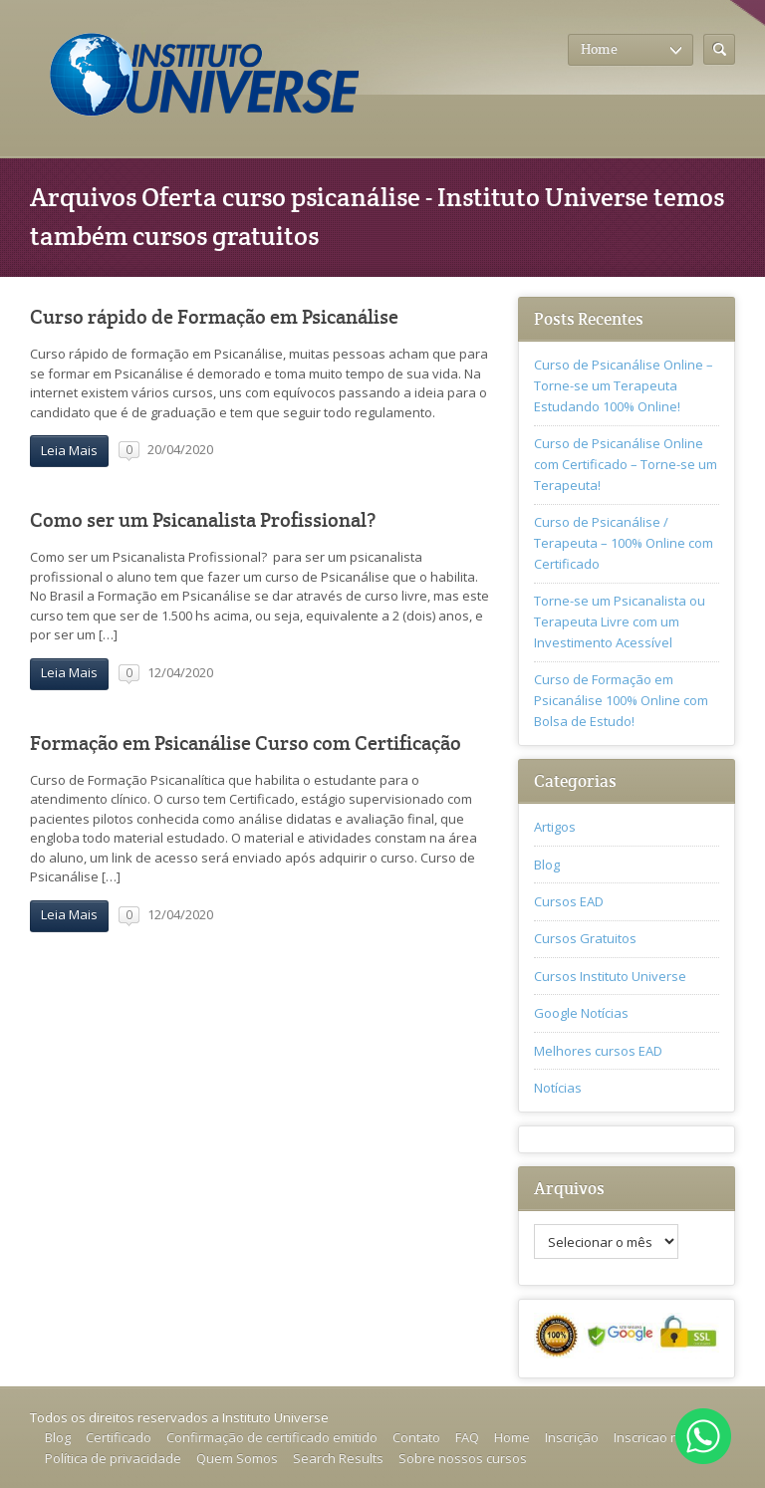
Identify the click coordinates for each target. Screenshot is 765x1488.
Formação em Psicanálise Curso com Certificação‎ (245, 743)
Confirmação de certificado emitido (272, 1437)
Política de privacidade (113, 1458)
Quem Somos (237, 1458)
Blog (547, 864)
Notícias (558, 1088)
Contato (416, 1437)
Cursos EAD (569, 901)
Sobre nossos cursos (462, 1458)
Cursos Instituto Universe (610, 976)
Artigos (555, 827)
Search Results (338, 1458)
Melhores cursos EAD (598, 1051)
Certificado (118, 1437)
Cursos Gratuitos (585, 938)
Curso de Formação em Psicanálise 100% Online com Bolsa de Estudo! (621, 700)
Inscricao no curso (668, 1437)
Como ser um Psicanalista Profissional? (203, 520)
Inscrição (572, 1437)
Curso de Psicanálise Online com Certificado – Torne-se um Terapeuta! (625, 464)
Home (512, 1437)
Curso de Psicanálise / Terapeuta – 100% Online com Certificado (623, 543)
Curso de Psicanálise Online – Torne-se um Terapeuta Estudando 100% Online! (623, 385)
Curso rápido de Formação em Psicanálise (214, 317)
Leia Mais (69, 450)
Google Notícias (581, 1013)
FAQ (467, 1437)
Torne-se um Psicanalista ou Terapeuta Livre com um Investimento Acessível (619, 621)
